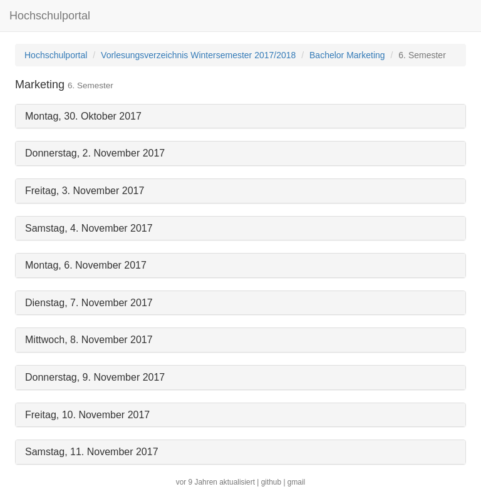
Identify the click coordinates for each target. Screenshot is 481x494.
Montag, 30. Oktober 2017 (83, 116)
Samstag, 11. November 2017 (91, 451)
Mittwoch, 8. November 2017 (89, 339)
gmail (296, 482)
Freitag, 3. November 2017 (84, 190)
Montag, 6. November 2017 (86, 265)
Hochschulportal (49, 15)
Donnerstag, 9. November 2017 (95, 377)
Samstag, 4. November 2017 (89, 228)
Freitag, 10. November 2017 (87, 414)
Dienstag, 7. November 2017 (89, 302)
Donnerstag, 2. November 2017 (95, 153)
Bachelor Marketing (347, 55)
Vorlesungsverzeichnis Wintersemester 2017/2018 (198, 55)
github (271, 482)
